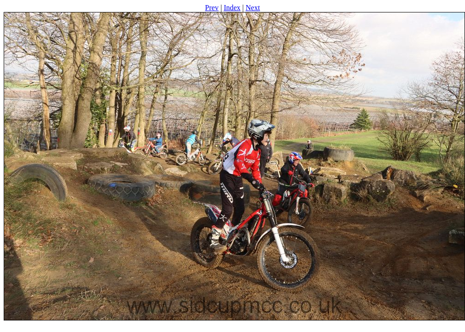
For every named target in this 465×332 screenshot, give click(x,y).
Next (253, 8)
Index (232, 8)
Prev (211, 8)
